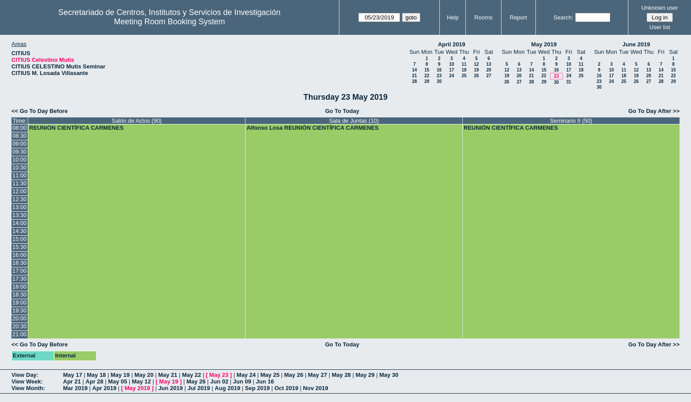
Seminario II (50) (571, 120)
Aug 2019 (227, 388)
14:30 (19, 231)
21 (414, 75)
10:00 (19, 159)
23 (439, 75)
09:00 (19, 143)
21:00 (19, 334)
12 (476, 64)
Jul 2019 (198, 388)
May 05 (117, 381)
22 (426, 75)
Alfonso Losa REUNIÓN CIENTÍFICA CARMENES (312, 127)
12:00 (19, 191)
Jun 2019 (170, 388)
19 (476, 70)
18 (463, 70)
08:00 (19, 127)
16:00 (19, 255)
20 (488, 70)
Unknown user (659, 7)
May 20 (143, 375)
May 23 (218, 375)
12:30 (19, 199)
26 (476, 75)
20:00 (19, 318)
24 (451, 75)
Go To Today (342, 111)
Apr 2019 (104, 388)
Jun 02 (219, 381)
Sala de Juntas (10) (354, 120)
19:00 (19, 302)
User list (660, 27)
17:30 (19, 278)
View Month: (28, 388)
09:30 (19, 151)
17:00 (19, 270)
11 (463, 64)
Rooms (484, 17)
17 (451, 70)
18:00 (19, 286)
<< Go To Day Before (39, 111)
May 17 (72, 375)
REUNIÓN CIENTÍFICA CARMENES (76, 127)
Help (453, 17)
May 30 (388, 375)
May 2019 (544, 44)
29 (426, 81)
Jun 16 (265, 381)
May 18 (96, 375)
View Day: (24, 375)
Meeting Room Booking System (169, 21)
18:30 (19, 294)
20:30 (19, 326)
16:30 (19, 262)
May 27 (317, 375)
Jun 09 (242, 381)
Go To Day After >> (654, 111)
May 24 (246, 375)
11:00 (19, 175)
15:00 (19, 239)
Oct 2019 (286, 388)
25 (463, 75)
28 (414, 81)
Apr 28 (94, 381)
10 (451, 64)
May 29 (365, 375)
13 (488, 64)
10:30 (19, 167)
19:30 (19, 310)
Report (518, 17)
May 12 (141, 381)
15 (426, 70)
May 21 (167, 375)
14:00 (19, 223)
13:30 (19, 215)
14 (414, 70)
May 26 (293, 375)
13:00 (19, 207)
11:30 (19, 183)
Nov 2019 (315, 388)
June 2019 (636, 44)
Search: (563, 17)
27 (488, 75)
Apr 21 (72, 381)
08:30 (19, 135)
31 (568, 81)
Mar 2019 (75, 388)
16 (439, 70)
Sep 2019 (257, 388)
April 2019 (451, 44)
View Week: (27, 381)
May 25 (269, 375)
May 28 (341, 375)
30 (439, 81)
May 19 (120, 375)
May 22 (191, 375)
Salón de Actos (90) (136, 120)
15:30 (19, 247)
